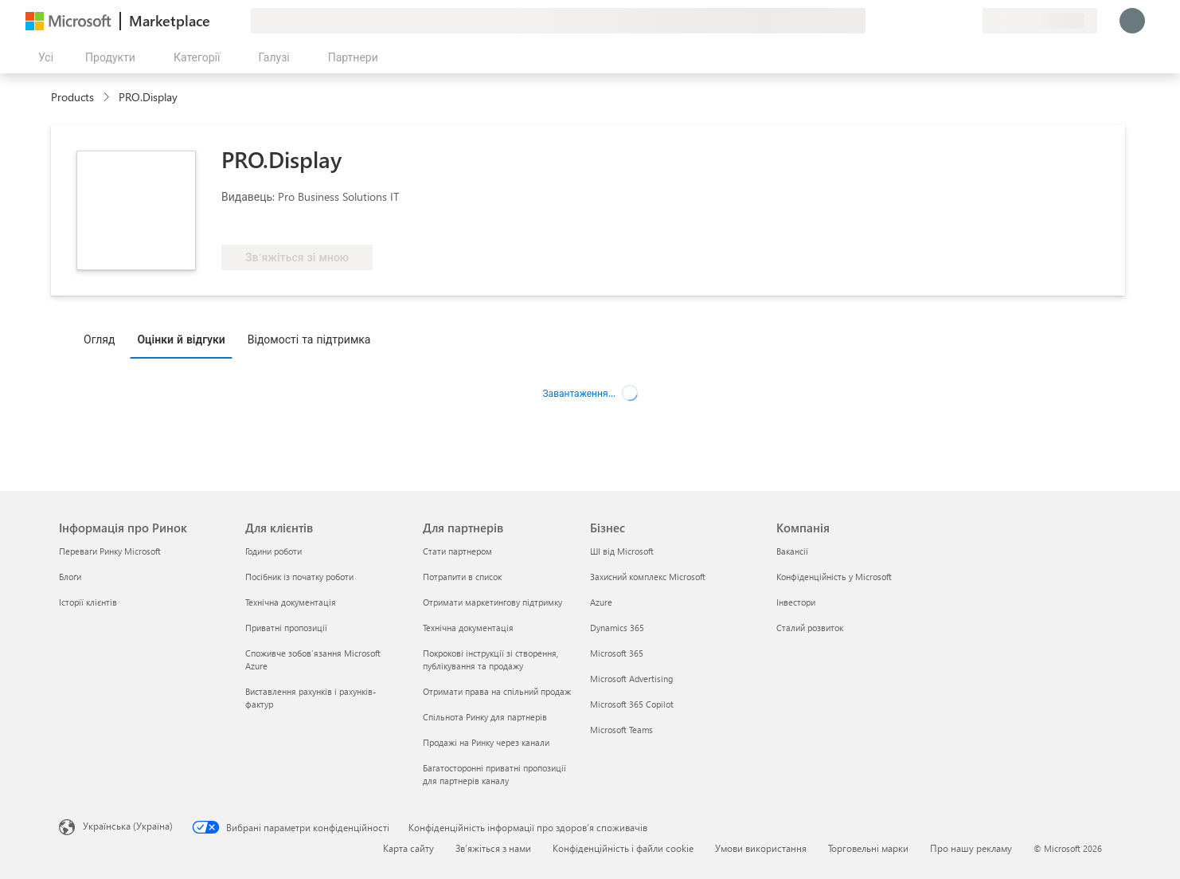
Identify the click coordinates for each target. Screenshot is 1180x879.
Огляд (99, 339)
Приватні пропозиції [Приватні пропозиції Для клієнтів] (286, 628)
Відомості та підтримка (309, 339)
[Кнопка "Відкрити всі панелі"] (42, 57)
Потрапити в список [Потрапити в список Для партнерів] (462, 577)
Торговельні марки (868, 848)
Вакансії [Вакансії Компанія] (792, 551)
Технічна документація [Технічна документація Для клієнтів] (290, 602)
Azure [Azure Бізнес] (601, 602)
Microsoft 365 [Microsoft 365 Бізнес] (616, 653)
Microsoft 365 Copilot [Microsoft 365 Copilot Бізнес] (632, 704)
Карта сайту (408, 848)
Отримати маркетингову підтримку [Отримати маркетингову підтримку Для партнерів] (492, 602)
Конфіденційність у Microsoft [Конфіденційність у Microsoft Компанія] (834, 577)
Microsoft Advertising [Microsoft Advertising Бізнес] (631, 679)
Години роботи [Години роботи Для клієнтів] (273, 551)
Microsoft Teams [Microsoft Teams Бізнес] (621, 730)
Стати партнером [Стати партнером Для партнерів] (457, 551)
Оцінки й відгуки (181, 339)
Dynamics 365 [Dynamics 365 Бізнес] (617, 628)
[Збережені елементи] (950, 20)
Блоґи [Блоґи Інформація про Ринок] (70, 577)
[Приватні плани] (969, 20)
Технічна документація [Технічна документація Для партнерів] (468, 628)
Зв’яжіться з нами (493, 848)
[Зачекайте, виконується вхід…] (1132, 20)
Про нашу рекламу (971, 848)
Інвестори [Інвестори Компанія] (795, 602)
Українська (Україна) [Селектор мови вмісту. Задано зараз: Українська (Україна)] (128, 825)
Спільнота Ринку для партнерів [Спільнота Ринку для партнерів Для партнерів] (485, 717)
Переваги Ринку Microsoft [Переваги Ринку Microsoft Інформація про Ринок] (110, 551)
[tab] (103, 338)
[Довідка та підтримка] (931, 20)
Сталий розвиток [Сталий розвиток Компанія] (809, 628)
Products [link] (72, 96)
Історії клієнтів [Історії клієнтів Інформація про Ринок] (88, 602)
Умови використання (761, 848)
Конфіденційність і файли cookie (623, 848)
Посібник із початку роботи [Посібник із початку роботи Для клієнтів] (299, 577)
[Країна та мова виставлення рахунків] (1040, 20)
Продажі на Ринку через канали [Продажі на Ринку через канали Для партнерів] (486, 742)
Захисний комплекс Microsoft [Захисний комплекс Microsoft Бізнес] (647, 577)
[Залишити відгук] (912, 20)
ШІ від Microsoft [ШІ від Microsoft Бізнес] (622, 551)
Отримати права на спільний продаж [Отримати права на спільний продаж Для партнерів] (497, 691)
